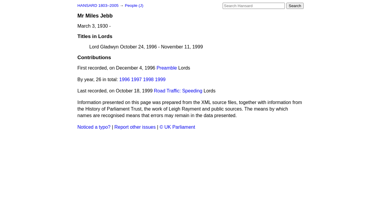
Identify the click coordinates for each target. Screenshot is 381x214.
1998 (148, 79)
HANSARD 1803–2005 (97, 5)
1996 (124, 79)
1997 (136, 79)
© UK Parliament (177, 127)
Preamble (167, 67)
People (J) (134, 5)
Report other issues (135, 127)
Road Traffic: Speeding (178, 90)
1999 (160, 79)
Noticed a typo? (93, 127)
